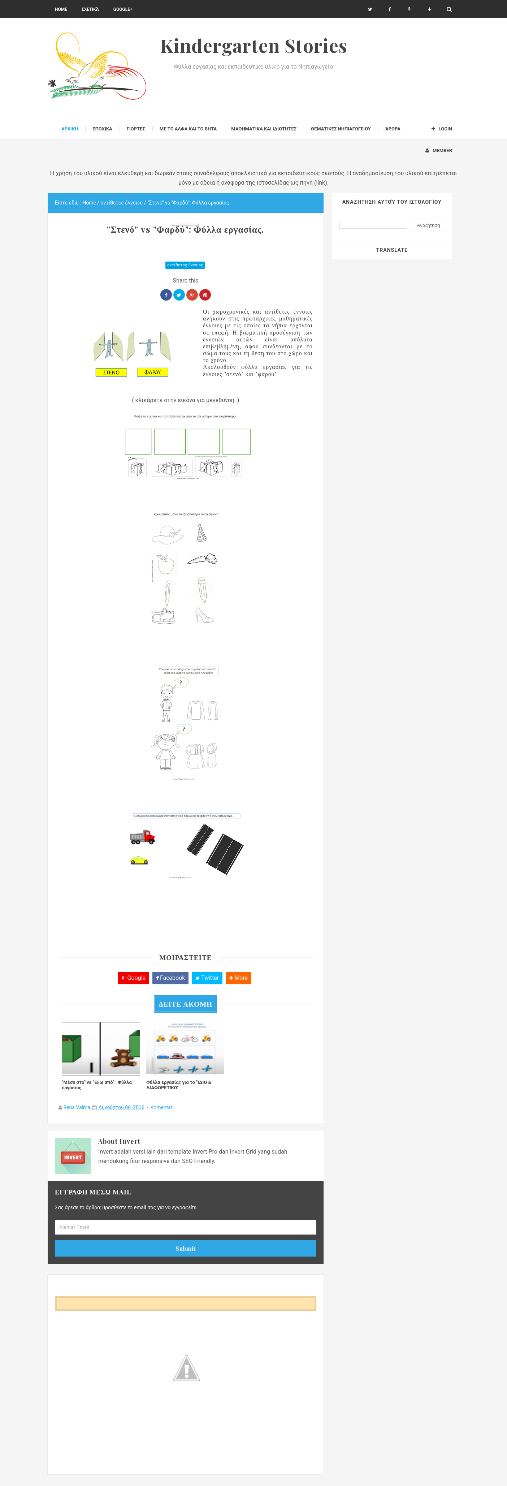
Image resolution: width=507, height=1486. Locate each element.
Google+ (123, 9)
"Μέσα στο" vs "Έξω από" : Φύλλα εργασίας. (97, 1085)
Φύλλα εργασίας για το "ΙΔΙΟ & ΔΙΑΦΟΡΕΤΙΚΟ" (178, 1085)
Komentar (162, 1107)
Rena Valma (76, 1107)
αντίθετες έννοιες (185, 265)
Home (61, 9)
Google (134, 977)
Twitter (207, 977)
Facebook (170, 977)
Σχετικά (90, 9)
